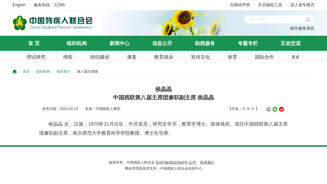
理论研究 (36, 57)
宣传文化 (200, 57)
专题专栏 (248, 43)
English (19, 5)
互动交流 (290, 43)
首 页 (34, 43)
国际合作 (264, 57)
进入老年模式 (302, 5)
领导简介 (64, 71)
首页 (26, 71)
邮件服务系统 (302, 28)
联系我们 (207, 162)
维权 (68, 57)
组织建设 (99, 57)
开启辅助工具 (270, 5)
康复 (132, 57)
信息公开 (162, 43)
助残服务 (205, 43)
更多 (296, 57)
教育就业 (163, 57)
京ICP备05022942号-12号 (175, 162)
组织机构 (77, 43)
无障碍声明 (240, 5)
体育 (232, 57)
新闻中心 (119, 43)
